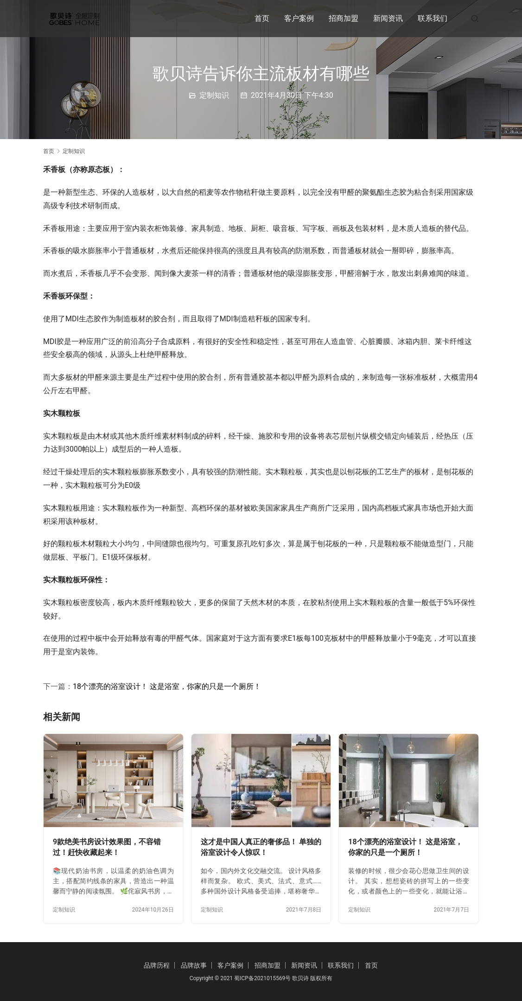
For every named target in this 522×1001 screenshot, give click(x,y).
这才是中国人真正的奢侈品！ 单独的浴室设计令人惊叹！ (261, 847)
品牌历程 (157, 965)
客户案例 (299, 18)
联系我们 (432, 18)
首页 (262, 18)
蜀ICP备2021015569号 (262, 978)
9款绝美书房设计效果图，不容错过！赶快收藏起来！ (107, 847)
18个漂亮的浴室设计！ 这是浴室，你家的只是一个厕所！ (167, 686)
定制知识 (214, 95)
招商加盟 (343, 18)
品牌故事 (194, 965)
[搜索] (475, 18)
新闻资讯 (388, 18)
